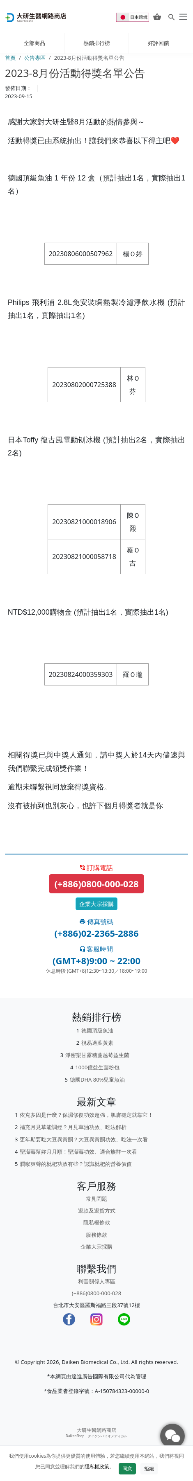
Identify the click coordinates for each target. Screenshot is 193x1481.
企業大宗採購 (96, 904)
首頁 (10, 57)
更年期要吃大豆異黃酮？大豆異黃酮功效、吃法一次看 (84, 1139)
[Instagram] (96, 1319)
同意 (127, 1468)
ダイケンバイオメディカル (107, 1436)
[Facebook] (69, 1319)
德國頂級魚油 (97, 1030)
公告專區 (35, 57)
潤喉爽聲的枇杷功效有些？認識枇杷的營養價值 (76, 1164)
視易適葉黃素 (97, 1042)
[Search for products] (171, 17)
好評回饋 (158, 43)
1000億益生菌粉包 (97, 1067)
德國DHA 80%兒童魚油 (97, 1079)
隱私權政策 (97, 1466)
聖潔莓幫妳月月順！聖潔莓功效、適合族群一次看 (78, 1151)
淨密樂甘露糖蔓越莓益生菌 (97, 1055)
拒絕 (149, 1468)
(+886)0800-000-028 (96, 883)
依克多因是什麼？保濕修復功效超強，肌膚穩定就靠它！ (86, 1114)
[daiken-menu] (182, 16)
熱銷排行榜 (96, 43)
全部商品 (34, 43)
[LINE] (124, 1319)
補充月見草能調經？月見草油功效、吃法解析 (73, 1127)
